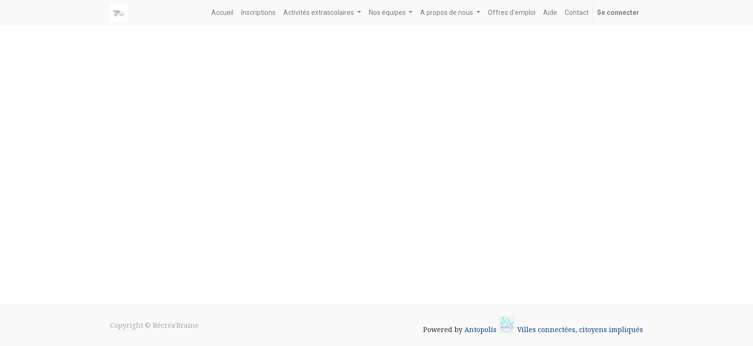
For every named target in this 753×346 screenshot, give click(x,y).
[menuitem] (222, 13)
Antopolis (481, 329)
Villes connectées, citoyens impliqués (580, 329)
